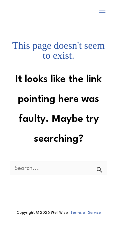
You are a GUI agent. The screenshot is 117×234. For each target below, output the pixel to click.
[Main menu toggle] (102, 10)
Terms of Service (86, 213)
